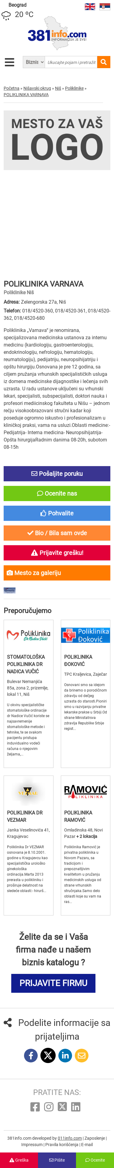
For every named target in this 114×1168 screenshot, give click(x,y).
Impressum (32, 1144)
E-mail (87, 1144)
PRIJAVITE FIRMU (53, 983)
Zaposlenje (95, 1138)
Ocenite (95, 1160)
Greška (19, 1160)
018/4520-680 (29, 318)
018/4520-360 (37, 311)
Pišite (57, 1160)
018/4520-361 (70, 311)
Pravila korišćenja (62, 1144)
